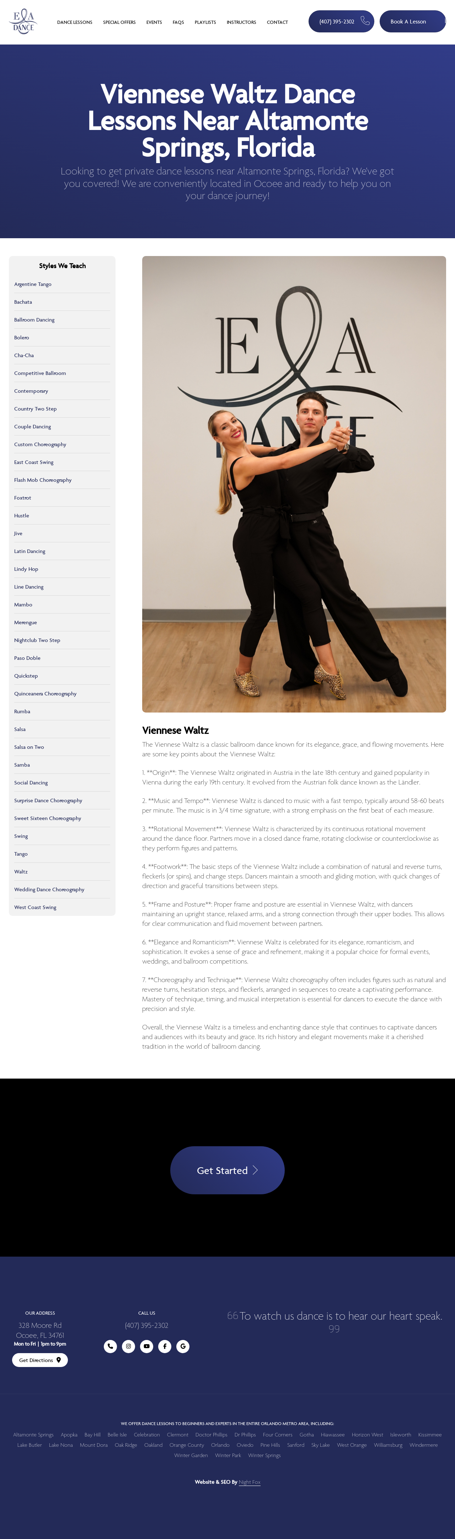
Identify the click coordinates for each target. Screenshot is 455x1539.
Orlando (220, 1445)
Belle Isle (117, 1434)
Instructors (241, 22)
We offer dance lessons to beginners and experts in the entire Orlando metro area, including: (227, 1423)
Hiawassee (333, 1434)
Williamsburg (388, 1445)
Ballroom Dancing (34, 319)
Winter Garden (191, 1455)
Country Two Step (35, 408)
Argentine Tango (33, 284)
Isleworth (400, 1434)
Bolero (21, 337)
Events (154, 22)
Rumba (22, 711)
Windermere (424, 1445)
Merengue (25, 622)
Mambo (23, 604)
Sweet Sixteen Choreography (47, 818)
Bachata (23, 301)
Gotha (307, 1434)
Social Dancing (31, 782)
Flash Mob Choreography (43, 479)
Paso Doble (27, 657)
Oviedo (245, 1445)
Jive (18, 533)
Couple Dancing (32, 426)
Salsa (20, 729)
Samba (22, 764)
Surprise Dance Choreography (48, 800)
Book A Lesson (418, 18)
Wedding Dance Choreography (49, 889)
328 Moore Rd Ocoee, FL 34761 (40, 1331)
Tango (21, 853)
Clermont (177, 1434)
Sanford (295, 1445)
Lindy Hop (26, 568)
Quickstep (26, 675)
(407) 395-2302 (345, 20)
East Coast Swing (33, 462)
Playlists (205, 22)
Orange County (187, 1445)
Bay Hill (93, 1434)
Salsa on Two (29, 747)
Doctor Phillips (212, 1434)
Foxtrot (22, 497)
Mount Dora (94, 1445)
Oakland (153, 1445)
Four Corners (278, 1434)
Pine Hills (270, 1445)
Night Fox (250, 1482)
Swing (21, 836)
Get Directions (40, 1360)
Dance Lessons (74, 22)
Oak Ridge (126, 1445)
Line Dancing (28, 586)
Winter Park (228, 1455)
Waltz (21, 871)
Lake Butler (29, 1445)
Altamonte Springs (33, 1434)
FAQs (178, 22)
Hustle (21, 515)
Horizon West (367, 1434)
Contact (277, 22)
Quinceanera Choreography (45, 693)
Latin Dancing (29, 551)
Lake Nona (61, 1445)
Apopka (69, 1434)
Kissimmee (430, 1434)
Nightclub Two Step (37, 640)
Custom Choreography (40, 444)
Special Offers (119, 22)
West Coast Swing (35, 907)
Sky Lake (320, 1445)
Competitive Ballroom (40, 373)
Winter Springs (264, 1455)
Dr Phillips (245, 1434)
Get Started (227, 1170)
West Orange (352, 1445)
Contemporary (31, 390)
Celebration (147, 1434)
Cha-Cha (24, 355)
